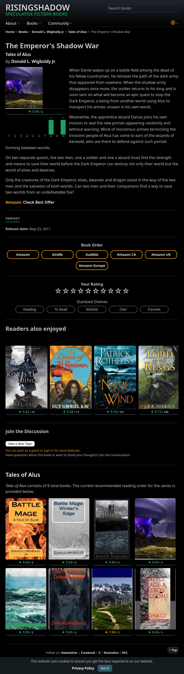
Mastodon (111, 652)
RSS (124, 652)
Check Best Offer (38, 202)
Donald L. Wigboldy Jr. (33, 61)
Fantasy (13, 218)
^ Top (173, 650)
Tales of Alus (18, 54)
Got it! (104, 668)
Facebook (88, 652)
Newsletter (69, 652)
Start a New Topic (20, 444)
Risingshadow (38, 9)
